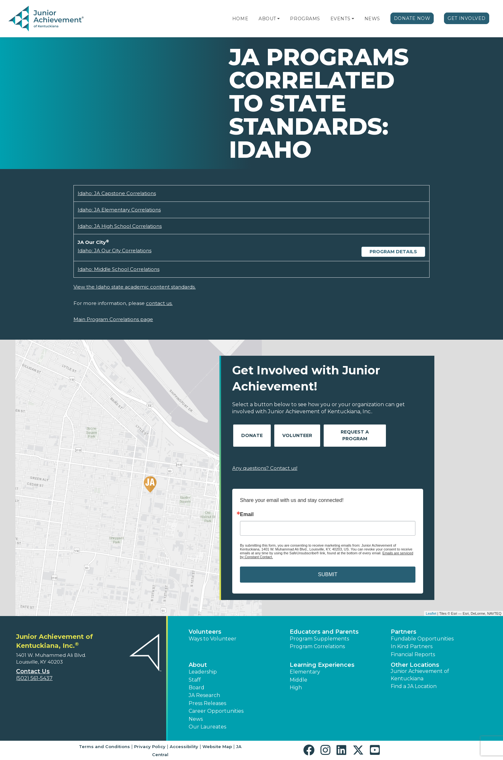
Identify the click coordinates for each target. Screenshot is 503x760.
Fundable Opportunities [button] (422, 639)
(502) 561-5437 (34, 678)
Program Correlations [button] (317, 646)
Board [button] (196, 687)
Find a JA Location (414, 686)
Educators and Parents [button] (324, 632)
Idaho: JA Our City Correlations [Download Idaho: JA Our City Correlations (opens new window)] (114, 250)
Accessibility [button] (184, 746)
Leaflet (431, 613)
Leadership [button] (203, 672)
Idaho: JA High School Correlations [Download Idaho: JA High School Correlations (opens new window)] (120, 226)
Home (240, 19)
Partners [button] (403, 632)
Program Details (393, 252)
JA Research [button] (204, 695)
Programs (305, 19)
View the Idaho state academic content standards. (134, 287)
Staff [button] (195, 680)
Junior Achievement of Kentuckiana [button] (420, 674)
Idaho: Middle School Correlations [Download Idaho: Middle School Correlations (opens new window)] (118, 269)
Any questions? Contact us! (264, 468)
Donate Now (412, 18)
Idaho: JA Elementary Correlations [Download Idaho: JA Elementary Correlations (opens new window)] (119, 210)
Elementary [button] (305, 672)
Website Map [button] (217, 746)
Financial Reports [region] (413, 654)
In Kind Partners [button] (411, 646)
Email (247, 514)
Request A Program (355, 435)
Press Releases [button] (207, 703)
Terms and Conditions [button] (104, 746)
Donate (252, 435)
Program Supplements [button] (319, 639)
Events (340, 19)
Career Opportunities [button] (216, 711)
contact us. (159, 303)
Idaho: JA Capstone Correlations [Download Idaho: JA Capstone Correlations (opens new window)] (117, 193)
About (267, 19)
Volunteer (297, 435)
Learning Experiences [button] (322, 665)
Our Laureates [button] (207, 727)
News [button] (196, 719)
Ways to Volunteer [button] (212, 639)
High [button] (296, 687)
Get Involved (467, 18)
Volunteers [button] (205, 632)
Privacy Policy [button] (150, 746)
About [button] (198, 665)
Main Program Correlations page (113, 319)
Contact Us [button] (33, 671)
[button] (278, 19)
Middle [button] (298, 680)
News (372, 19)
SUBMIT (327, 574)
